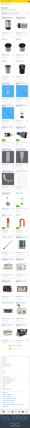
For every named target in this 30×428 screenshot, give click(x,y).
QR (3, 369)
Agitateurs (4, 191)
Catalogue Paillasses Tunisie (8, 402)
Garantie (4, 385)
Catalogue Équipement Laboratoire (9, 398)
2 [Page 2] (12, 348)
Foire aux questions (6, 383)
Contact (3, 371)
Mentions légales (5, 377)
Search (23, 1)
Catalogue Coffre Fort (6, 396)
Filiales (3, 387)
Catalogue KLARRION (6, 394)
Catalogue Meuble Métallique (8, 400)
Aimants (17, 191)
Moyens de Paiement (6, 389)
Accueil (2, 3)
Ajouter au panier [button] (13, 33)
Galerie (3, 361)
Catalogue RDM (5, 406)
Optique (3, 16)
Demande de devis (6, 363)
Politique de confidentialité (7, 381)
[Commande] (19, 13)
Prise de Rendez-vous (7, 365)
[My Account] (25, 1)
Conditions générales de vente (8, 379)
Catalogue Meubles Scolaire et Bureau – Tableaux (12, 404)
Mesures (3, 235)
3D (2, 367)
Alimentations (18, 235)
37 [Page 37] (19, 348)
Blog (3, 373)
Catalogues (4, 359)
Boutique (4, 357)
